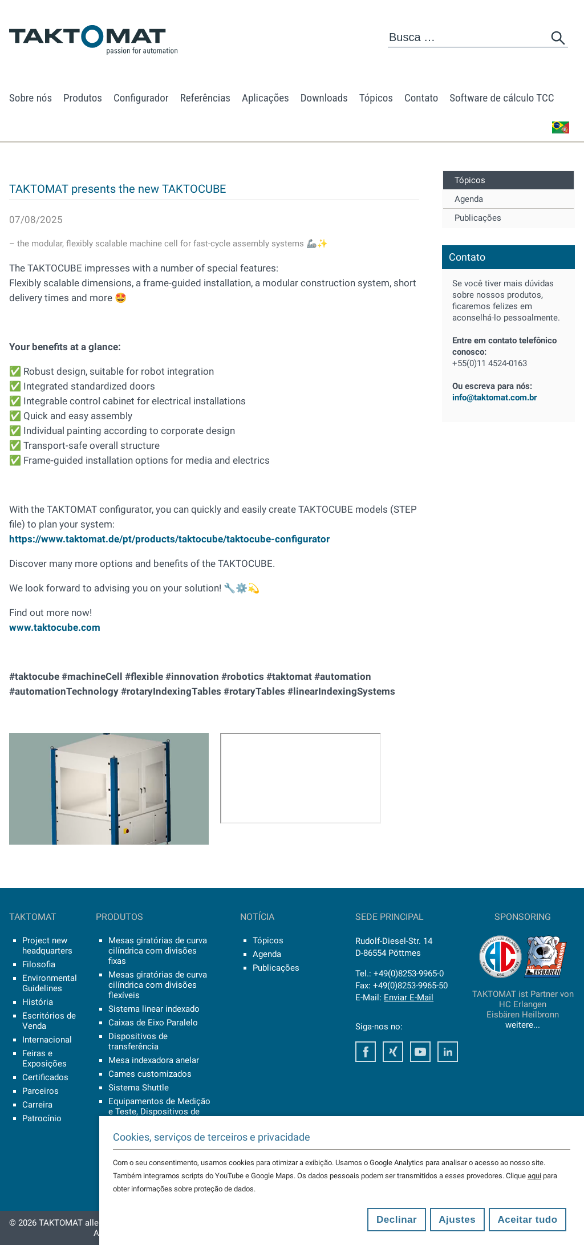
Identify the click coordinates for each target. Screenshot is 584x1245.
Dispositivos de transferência (138, 1041)
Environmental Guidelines (49, 983)
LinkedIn (447, 1051)
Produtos (82, 97)
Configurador (141, 97)
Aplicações (265, 97)
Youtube (420, 1051)
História (37, 1002)
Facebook (365, 1051)
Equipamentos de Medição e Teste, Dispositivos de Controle (159, 1111)
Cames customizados (150, 1074)
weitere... (522, 1025)
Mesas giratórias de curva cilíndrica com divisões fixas (157, 950)
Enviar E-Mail (408, 997)
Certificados (45, 1077)
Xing (393, 1051)
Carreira (37, 1105)
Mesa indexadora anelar (153, 1060)
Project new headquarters (47, 945)
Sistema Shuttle (138, 1087)
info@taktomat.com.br (494, 397)
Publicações (478, 218)
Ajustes (457, 1219)
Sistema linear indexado (154, 1009)
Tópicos (376, 97)
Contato (421, 97)
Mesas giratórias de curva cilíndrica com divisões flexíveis (157, 985)
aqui (534, 1175)
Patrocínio (42, 1118)
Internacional (47, 1040)
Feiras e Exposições (44, 1058)
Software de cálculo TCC (501, 97)
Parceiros (40, 1091)
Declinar (396, 1219)
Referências (205, 97)
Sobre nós (30, 97)
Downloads (324, 97)
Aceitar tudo (527, 1219)
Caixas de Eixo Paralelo (153, 1022)
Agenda (469, 199)
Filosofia (38, 964)
